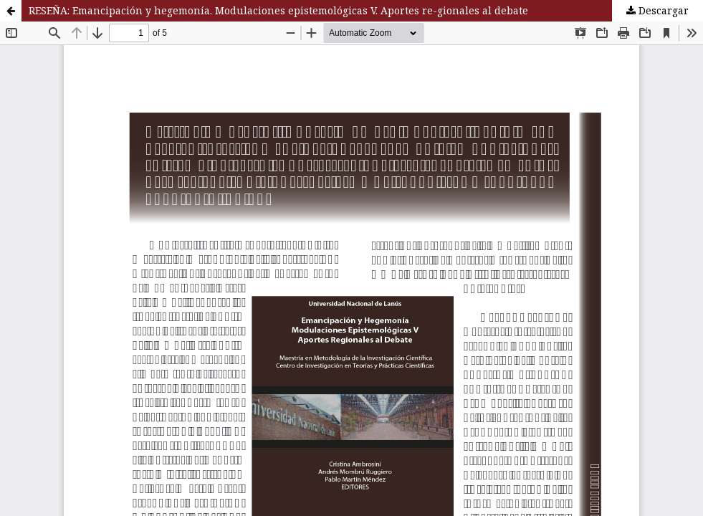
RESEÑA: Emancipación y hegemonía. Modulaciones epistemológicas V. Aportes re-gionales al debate (278, 10)
